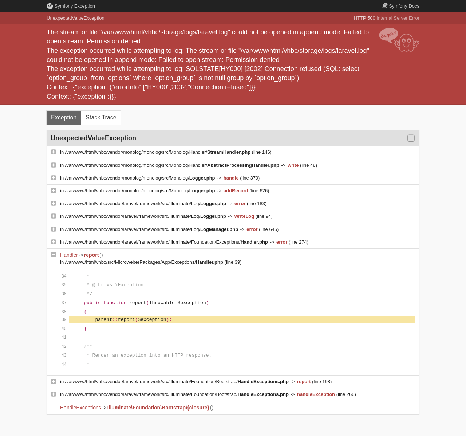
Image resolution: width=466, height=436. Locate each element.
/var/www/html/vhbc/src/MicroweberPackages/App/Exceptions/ (145, 262)
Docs (400, 6)
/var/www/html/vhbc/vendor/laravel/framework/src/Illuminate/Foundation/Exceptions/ (167, 242)
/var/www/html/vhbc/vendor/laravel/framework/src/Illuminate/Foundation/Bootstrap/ (177, 381)
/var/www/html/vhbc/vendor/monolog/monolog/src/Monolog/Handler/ (158, 152)
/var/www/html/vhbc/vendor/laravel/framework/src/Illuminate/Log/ (146, 203)
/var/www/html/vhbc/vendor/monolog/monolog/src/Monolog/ (140, 178)
